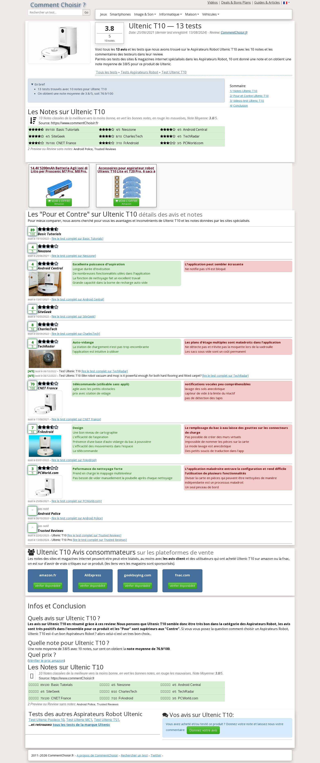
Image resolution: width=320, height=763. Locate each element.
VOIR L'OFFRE (59, 202)
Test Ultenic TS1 (106, 720)
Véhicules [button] (209, 14)
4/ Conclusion (239, 105)
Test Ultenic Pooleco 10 (46, 720)
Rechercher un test (134, 755)
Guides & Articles (267, 2)
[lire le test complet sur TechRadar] (104, 371)
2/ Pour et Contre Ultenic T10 (249, 96)
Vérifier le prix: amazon (46, 660)
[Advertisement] (261, 133)
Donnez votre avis (203, 730)
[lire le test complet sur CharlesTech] (76, 334)
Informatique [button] (169, 14)
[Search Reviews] (55, 12)
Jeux (103, 14)
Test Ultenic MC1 (79, 720)
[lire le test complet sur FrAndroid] (74, 460)
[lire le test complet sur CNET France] (76, 419)
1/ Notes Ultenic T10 (243, 91)
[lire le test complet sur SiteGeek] (73, 316)
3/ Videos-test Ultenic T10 (247, 101)
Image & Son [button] (143, 14)
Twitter (156, 755)
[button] (286, 2)
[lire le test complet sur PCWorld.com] (77, 501)
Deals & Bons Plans (236, 2)
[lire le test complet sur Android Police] (77, 518)
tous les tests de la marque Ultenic (81, 724)
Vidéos (213, 2)
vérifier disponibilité (47, 586)
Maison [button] (191, 14)
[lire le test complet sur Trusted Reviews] (94, 535)
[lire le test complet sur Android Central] (78, 299)
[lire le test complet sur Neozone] (74, 256)
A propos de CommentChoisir (97, 755)
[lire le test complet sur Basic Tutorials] (77, 238)
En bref (39, 84)
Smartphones (120, 14)
